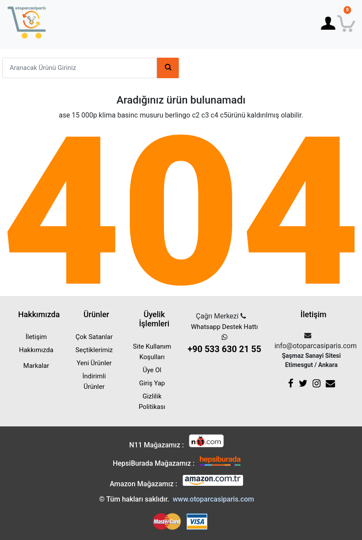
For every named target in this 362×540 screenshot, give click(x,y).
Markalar (36, 366)
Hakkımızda (36, 350)
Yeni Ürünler (94, 363)
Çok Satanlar (94, 337)
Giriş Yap (152, 383)
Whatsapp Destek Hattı (224, 339)
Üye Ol (152, 370)
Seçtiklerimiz (94, 350)
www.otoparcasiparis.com (213, 499)
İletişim (36, 337)
